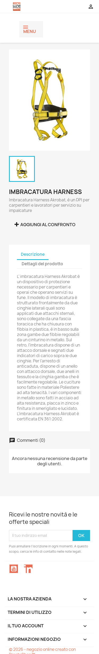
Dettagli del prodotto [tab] (42, 264)
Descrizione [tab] (33, 254)
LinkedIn (28, 569)
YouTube (14, 569)
